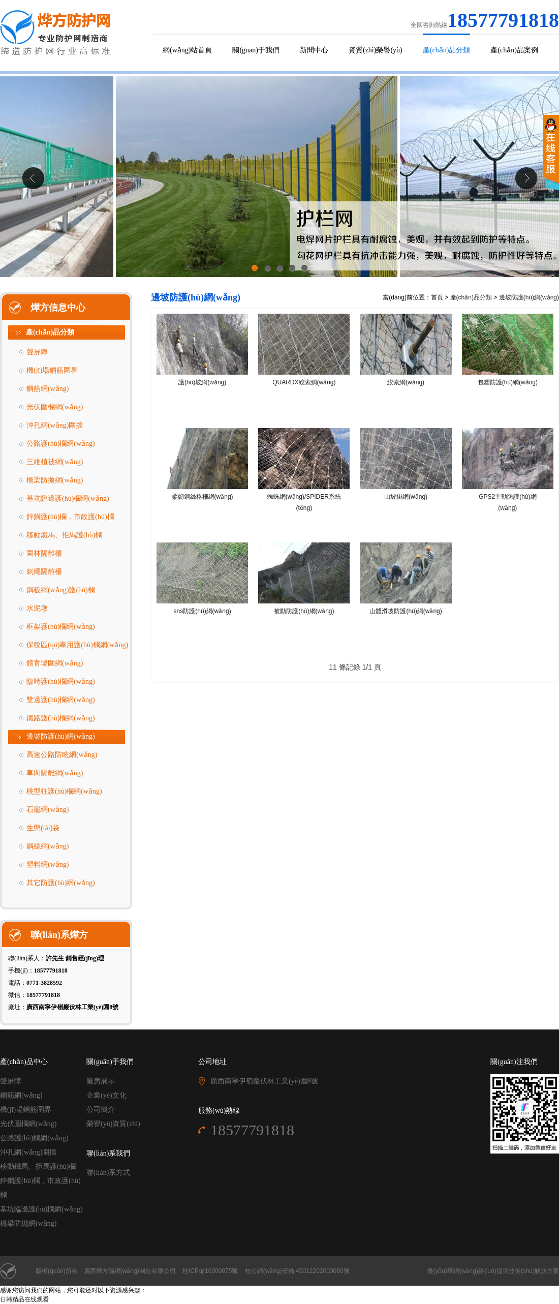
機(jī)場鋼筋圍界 (52, 370)
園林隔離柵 (44, 553)
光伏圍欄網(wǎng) (54, 407)
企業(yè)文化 (106, 1095)
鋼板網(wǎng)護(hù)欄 (60, 590)
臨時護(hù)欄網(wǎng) (60, 681)
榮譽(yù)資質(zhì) (113, 1124)
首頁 (437, 297)
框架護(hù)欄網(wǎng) (60, 626)
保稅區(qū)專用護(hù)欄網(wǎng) (77, 645)
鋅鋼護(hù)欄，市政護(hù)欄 (70, 517)
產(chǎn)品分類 (447, 50)
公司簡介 (100, 1109)
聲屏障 (37, 352)
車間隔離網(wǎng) (54, 773)
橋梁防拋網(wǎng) (54, 480)
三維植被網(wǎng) (54, 462)
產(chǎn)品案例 (514, 50)
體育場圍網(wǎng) (54, 663)
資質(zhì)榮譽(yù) (375, 50)
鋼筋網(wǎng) (47, 388)
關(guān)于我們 (256, 50)
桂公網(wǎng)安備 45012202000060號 (297, 1271)
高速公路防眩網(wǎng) (61, 755)
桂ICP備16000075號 (210, 1271)
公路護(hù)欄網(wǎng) (60, 443)
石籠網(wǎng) (47, 809)
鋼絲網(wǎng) (47, 846)
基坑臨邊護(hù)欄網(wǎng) (67, 498)
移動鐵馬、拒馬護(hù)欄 (38, 1166)
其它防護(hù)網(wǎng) (60, 883)
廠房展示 (100, 1081)
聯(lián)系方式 (108, 1172)
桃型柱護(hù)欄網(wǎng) (64, 791)
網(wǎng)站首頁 (187, 50)
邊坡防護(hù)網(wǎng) (60, 736)
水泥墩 (37, 608)
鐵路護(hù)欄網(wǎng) (60, 718)
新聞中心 (314, 50)
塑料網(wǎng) (47, 864)
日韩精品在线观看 (24, 1299)
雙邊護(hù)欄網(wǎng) (60, 700)
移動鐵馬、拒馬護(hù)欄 (64, 535)
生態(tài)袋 (42, 828)
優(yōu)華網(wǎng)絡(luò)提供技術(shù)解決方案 (493, 1271)
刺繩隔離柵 (44, 571)
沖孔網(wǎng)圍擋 (54, 425)
